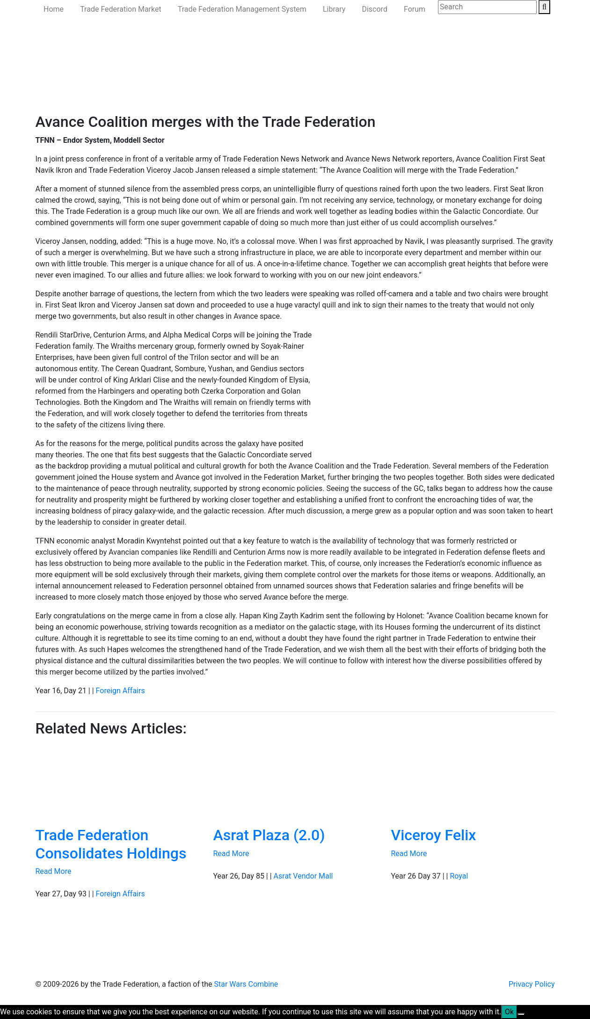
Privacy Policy (532, 984)
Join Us (369, 92)
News (76, 92)
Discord (374, 9)
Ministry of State (321, 92)
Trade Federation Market (120, 9)
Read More (54, 871)
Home (54, 9)
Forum (414, 9)
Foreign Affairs (120, 690)
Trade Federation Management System (242, 9)
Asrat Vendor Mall (303, 876)
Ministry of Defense (173, 92)
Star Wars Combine (246, 984)
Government (113, 92)
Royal (459, 876)
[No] (521, 1014)
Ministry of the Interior (250, 92)
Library (334, 9)
